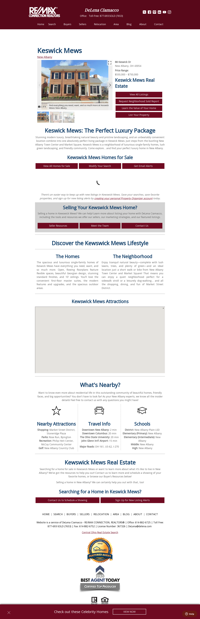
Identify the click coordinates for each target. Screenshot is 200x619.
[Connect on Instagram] (169, 12)
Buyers (71, 514)
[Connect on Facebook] (149, 12)
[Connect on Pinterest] (154, 12)
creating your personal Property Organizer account (123, 198)
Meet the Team (100, 225)
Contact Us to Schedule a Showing (67, 500)
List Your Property (139, 114)
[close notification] (9, 611)
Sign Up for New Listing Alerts (132, 500)
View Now (129, 611)
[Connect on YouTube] (164, 12)
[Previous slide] (39, 85)
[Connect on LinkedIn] (159, 12)
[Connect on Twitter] (144, 12)
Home (40, 24)
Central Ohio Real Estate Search (100, 532)
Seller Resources (58, 225)
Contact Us (142, 225)
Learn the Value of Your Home (139, 108)
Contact (158, 24)
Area (116, 514)
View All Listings (139, 94)
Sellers (85, 514)
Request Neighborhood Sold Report (139, 101)
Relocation (101, 514)
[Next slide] (110, 85)
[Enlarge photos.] (109, 63)
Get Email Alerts (143, 166)
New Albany (44, 57)
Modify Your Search (100, 166)
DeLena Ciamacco (101, 10)
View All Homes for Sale (56, 166)
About (137, 514)
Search (58, 514)
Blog (126, 514)
